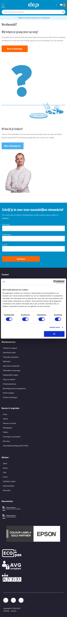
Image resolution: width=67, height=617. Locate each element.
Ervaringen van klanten (11, 437)
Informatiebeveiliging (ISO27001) (15, 446)
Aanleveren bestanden (11, 366)
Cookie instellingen (10, 397)
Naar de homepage (14, 48)
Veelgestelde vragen (10, 375)
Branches (6, 441)
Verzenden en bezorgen (11, 370)
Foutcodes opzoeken (11, 357)
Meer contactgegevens (12, 145)
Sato (4, 472)
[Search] (63, 12)
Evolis (5, 477)
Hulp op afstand (9, 379)
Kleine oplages (8, 393)
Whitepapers (7, 428)
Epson (5, 468)
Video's (5, 432)
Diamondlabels (8, 486)
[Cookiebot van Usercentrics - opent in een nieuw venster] (54, 281)
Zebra (5, 463)
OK (54, 334)
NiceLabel (6, 490)
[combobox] (33, 12)
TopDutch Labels (9, 481)
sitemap (6, 611)
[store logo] (33, 5)
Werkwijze (6, 361)
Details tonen (55, 327)
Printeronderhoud (9, 384)
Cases (5, 414)
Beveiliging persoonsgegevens (14, 388)
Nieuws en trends (9, 423)
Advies (5, 419)
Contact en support (10, 348)
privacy (13, 611)
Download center (9, 352)
